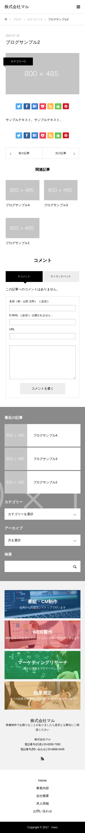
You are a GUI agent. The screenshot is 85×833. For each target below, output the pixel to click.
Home (42, 780)
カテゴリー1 (18, 61)
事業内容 (42, 788)
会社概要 (42, 796)
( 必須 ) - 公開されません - (31, 315)
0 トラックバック (61, 276)
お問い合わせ (42, 811)
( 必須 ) (28, 301)
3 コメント (24, 276)
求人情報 (42, 803)
